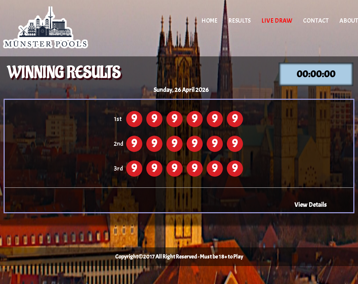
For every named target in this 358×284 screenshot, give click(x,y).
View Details (310, 205)
